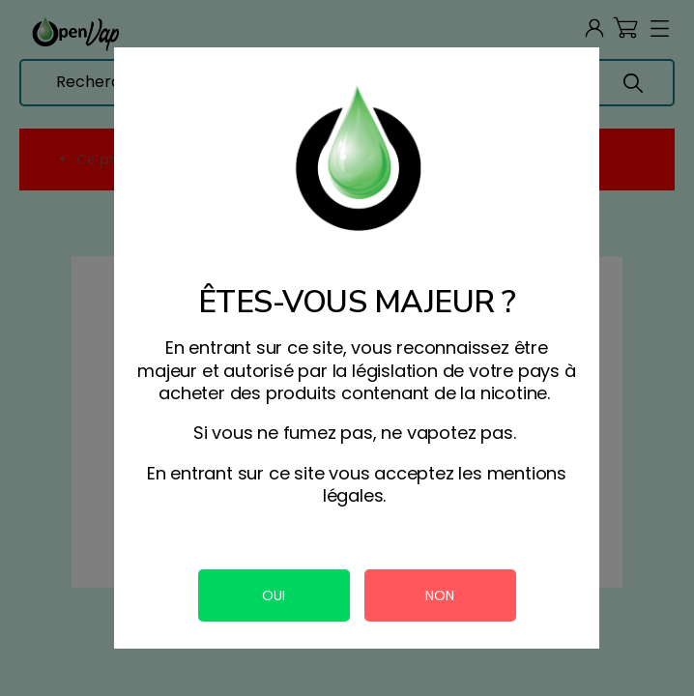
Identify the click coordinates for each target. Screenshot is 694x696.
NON (439, 595)
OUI (273, 595)
